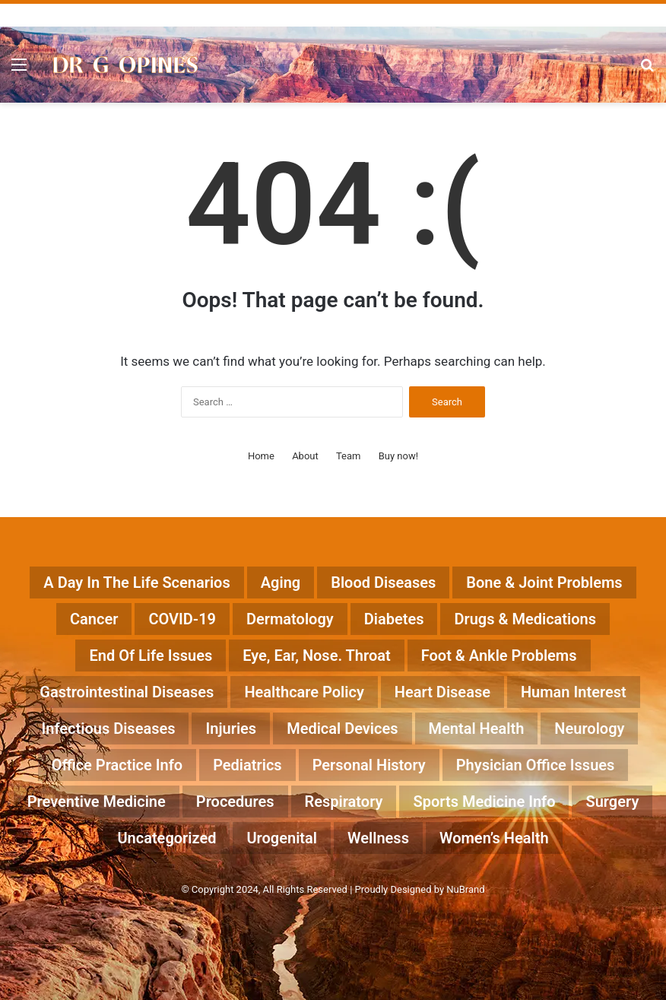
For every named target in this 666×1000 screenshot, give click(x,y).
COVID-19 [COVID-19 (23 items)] (182, 619)
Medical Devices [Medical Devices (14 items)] (342, 728)
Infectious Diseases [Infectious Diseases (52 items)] (109, 728)
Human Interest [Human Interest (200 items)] (573, 692)
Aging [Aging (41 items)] (280, 582)
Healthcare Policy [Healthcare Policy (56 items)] (303, 692)
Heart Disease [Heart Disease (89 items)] (442, 692)
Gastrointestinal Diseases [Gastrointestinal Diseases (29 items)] (127, 692)
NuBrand (465, 889)
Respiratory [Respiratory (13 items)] (344, 801)
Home (261, 456)
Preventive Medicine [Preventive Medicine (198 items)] (96, 801)
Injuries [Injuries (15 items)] (230, 728)
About (305, 456)
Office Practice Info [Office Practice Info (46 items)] (117, 765)
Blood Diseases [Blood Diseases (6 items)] (383, 582)
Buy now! (398, 456)
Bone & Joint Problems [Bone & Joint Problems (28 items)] (544, 582)
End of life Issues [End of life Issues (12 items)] (150, 655)
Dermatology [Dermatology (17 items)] (290, 619)
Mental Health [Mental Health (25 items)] (477, 728)
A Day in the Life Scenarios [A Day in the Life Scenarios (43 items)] (136, 582)
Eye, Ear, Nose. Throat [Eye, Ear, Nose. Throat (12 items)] (317, 655)
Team (348, 456)
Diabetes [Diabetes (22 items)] (394, 619)
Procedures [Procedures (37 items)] (235, 801)
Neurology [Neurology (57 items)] (589, 728)
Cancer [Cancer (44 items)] (94, 619)
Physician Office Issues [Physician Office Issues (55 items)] (535, 765)
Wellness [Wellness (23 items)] (378, 838)
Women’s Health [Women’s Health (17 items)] (494, 838)
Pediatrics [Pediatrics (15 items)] (247, 765)
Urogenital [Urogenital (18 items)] (281, 838)
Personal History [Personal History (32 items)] (369, 765)
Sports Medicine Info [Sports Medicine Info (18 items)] (484, 801)
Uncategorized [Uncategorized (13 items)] (166, 838)
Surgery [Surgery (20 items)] (612, 801)
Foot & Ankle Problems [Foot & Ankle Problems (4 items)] (499, 655)
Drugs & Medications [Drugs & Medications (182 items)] (525, 619)
